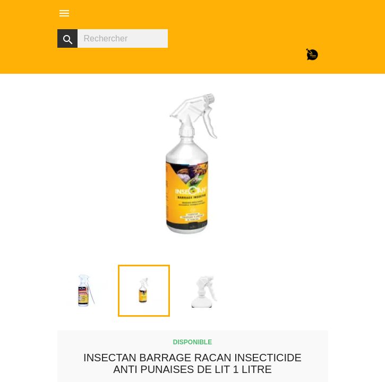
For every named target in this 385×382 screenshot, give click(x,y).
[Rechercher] (112, 38)
